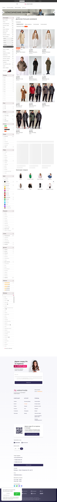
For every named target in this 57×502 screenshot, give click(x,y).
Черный (9, 181)
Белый (6, 178)
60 (9, 86)
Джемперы (8, 32)
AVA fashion (6, 340)
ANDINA (5, 323)
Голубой (6, 202)
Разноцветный (7, 207)
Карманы (9, 277)
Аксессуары (8, 71)
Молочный (6, 183)
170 (9, 108)
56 (9, 82)
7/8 (4, 138)
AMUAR (5, 317)
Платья (8, 21)
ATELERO (7, 337)
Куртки (8, 38)
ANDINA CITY (7, 325)
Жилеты (8, 51)
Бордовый (6, 195)
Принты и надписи (7, 230)
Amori (5, 316)
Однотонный (9, 228)
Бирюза (6, 200)
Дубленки (8, 46)
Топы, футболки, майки (8, 64)
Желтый (6, 186)
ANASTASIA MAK (7, 321)
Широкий (6, 145)
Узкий (9, 146)
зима (9, 119)
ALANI (6, 304)
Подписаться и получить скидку (32, 434)
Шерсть (5, 155)
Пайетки (5, 254)
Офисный (6, 239)
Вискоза (5, 157)
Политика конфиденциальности (38, 420)
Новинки (25, 406)
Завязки (5, 272)
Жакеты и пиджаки (8, 49)
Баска (5, 267)
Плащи (8, 42)
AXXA (5, 346)
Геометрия (6, 225)
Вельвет (5, 169)
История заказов (37, 403)
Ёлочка (5, 218)
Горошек (5, 220)
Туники (8, 66)
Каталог (15, 403)
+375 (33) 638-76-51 (18, 457)
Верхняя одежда (8, 36)
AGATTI (6, 300)
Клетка (5, 214)
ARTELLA (6, 335)
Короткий (6, 141)
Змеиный (6, 223)
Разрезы (9, 249)
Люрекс (5, 162)
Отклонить (8, 493)
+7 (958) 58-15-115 (18, 462)
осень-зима (9, 115)
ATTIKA (5, 339)
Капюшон (9, 253)
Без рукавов (6, 143)
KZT (18, 448)
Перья (5, 260)
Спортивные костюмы (8, 56)
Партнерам (16, 413)
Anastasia (6, 319)
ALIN (5, 310)
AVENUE (6, 344)
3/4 (4, 139)
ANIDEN (5, 330)
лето (5, 117)
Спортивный (6, 240)
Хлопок (5, 152)
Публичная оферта (38, 413)
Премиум (9, 244)
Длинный (9, 136)
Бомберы (8, 44)
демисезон (9, 120)
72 (4, 96)
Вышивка (6, 270)
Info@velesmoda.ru (18, 474)
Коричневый (9, 197)
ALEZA (5, 306)
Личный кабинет (37, 401)
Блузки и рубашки (8, 29)
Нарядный (6, 237)
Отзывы (15, 406)
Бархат (5, 167)
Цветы (5, 213)
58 (9, 84)
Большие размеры (27, 401)
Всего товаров (8, 20)
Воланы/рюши (7, 268)
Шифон (5, 159)
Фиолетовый (7, 206)
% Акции (25, 403)
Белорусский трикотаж (17, 392)
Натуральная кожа (7, 171)
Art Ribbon (6, 333)
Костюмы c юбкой (8, 25)
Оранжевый (7, 188)
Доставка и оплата (38, 406)
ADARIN (5, 298)
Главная (15, 401)
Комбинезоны (8, 54)
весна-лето (6, 113)
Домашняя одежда (8, 60)
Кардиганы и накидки (8, 53)
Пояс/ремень (6, 258)
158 (5, 105)
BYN (15, 448)
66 (9, 91)
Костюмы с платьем (8, 34)
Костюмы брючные (8, 23)
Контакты (15, 408)
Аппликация (6, 263)
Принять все (17, 494)
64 (9, 89)
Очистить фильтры (8, 348)
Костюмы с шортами (8, 58)
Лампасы (6, 275)
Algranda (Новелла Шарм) (8, 308)
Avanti (5, 342)
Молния (9, 251)
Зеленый (9, 199)
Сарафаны (8, 62)
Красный (9, 193)
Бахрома (6, 256)
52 (9, 79)
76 (4, 100)
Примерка (36, 408)
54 (9, 80)
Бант (5, 265)
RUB (21, 448)
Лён (5, 153)
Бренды (25, 413)
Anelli (5, 326)
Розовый (6, 190)
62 (9, 87)
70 (4, 94)
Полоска (5, 216)
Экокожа (9, 160)
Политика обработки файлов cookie (38, 416)
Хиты (25, 408)
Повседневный (9, 235)
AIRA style (6, 302)
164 (9, 107)
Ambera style (6, 314)
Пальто (8, 40)
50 (9, 77)
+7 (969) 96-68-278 (18, 459)
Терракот (6, 192)
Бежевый (9, 185)
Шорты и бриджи (8, 67)
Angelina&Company (7, 328)
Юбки (8, 27)
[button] (53, 181)
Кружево (5, 274)
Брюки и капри (8, 31)
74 (4, 98)
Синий (6, 204)
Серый (6, 180)
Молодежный (9, 242)
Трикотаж (6, 164)
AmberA (5, 312)
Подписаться (28, 382)
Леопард (6, 221)
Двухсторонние (9, 261)
